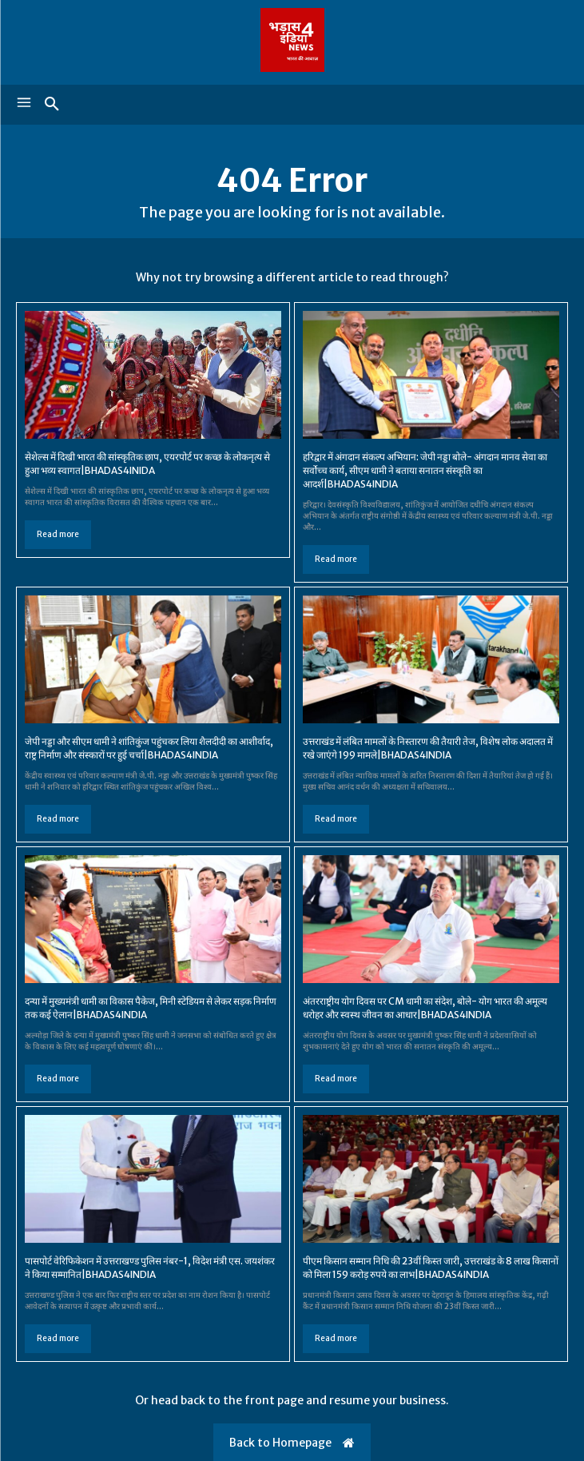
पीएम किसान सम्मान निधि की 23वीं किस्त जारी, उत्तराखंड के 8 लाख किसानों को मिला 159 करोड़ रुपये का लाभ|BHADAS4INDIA (430, 1267)
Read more (58, 534)
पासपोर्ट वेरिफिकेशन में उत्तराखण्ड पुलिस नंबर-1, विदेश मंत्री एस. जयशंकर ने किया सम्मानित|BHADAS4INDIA (150, 1267)
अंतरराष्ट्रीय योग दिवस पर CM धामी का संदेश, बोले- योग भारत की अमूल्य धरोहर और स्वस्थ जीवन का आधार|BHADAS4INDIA (425, 1008)
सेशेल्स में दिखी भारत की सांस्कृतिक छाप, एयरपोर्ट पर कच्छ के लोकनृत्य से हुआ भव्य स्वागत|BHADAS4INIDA (147, 463)
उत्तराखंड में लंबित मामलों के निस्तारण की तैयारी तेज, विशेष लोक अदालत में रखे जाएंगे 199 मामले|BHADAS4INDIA (428, 748)
